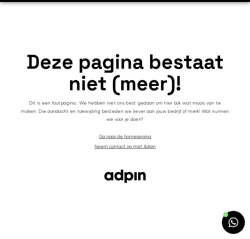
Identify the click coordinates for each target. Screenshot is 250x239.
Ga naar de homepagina (125, 136)
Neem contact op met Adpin (125, 146)
